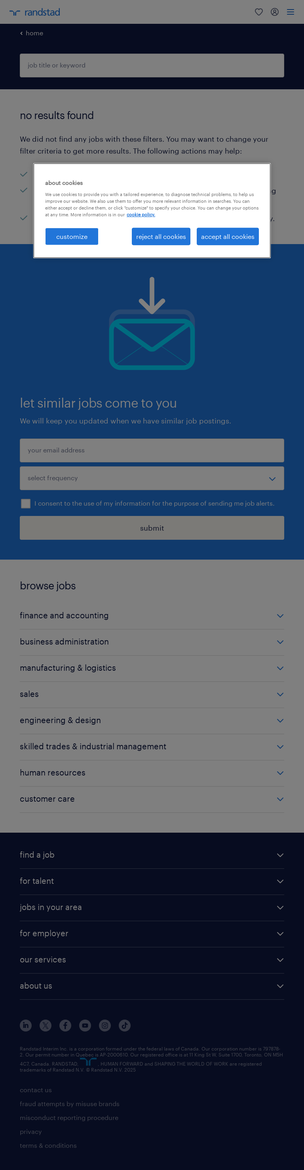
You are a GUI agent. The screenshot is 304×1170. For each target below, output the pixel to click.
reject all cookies (161, 236)
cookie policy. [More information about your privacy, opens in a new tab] (141, 214)
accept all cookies (228, 236)
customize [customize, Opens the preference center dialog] (71, 236)
